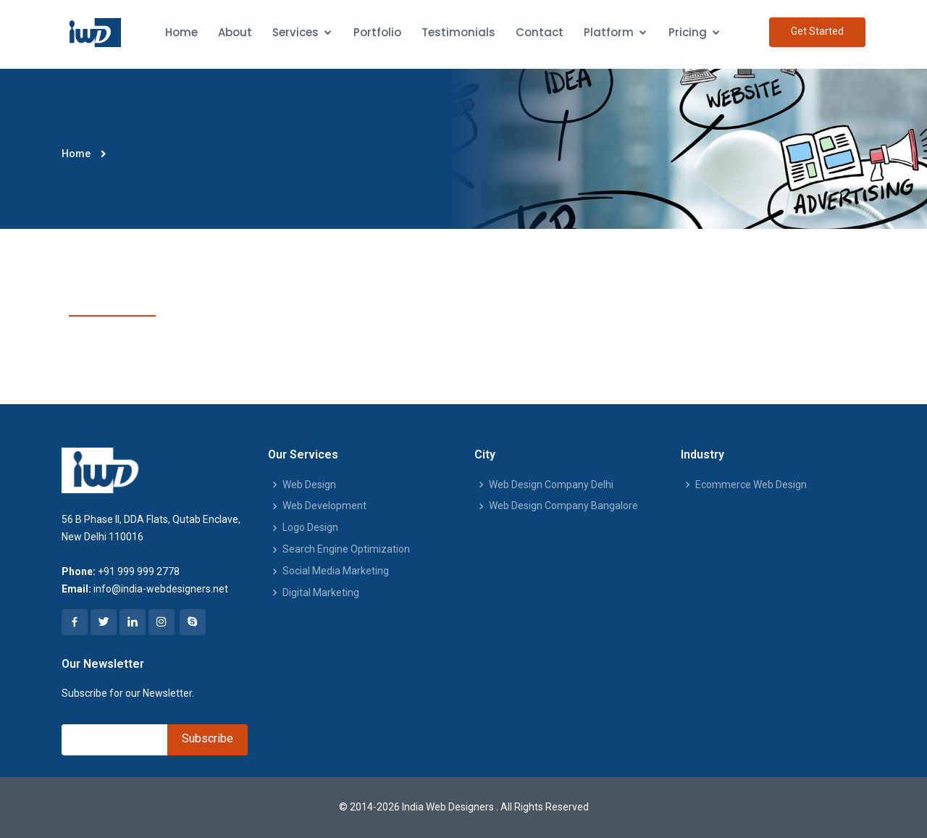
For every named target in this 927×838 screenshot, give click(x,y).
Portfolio (377, 32)
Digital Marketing (320, 592)
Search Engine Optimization (346, 549)
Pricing (687, 32)
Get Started (817, 31)
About (235, 32)
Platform (609, 32)
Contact (539, 32)
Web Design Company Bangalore (563, 505)
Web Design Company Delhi (551, 484)
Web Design (309, 484)
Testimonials (458, 32)
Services (295, 32)
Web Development (324, 505)
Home (181, 32)
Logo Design (310, 527)
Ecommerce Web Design (751, 484)
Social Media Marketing (335, 571)
